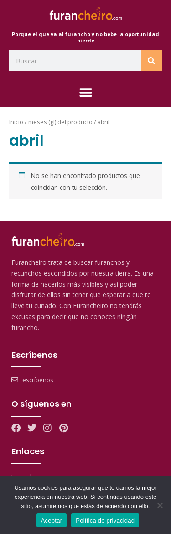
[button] (85, 92)
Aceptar (51, 520)
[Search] (151, 60)
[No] (159, 505)
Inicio (16, 122)
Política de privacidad (105, 520)
